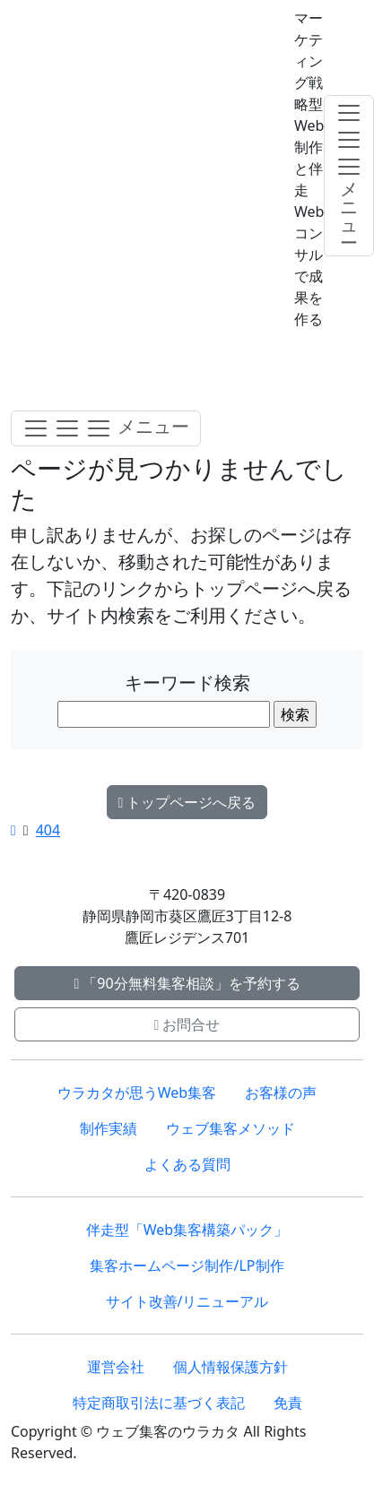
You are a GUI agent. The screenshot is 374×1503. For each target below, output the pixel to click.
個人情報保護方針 (230, 1367)
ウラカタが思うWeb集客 (136, 1092)
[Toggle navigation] (106, 428)
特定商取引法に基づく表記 (159, 1402)
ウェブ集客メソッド (230, 1128)
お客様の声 (281, 1092)
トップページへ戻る (187, 802)
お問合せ (187, 1024)
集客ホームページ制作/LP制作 (186, 1265)
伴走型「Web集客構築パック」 (187, 1230)
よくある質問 (187, 1164)
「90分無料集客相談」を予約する (187, 983)
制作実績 (108, 1128)
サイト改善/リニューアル (187, 1301)
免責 (288, 1402)
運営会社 (115, 1367)
